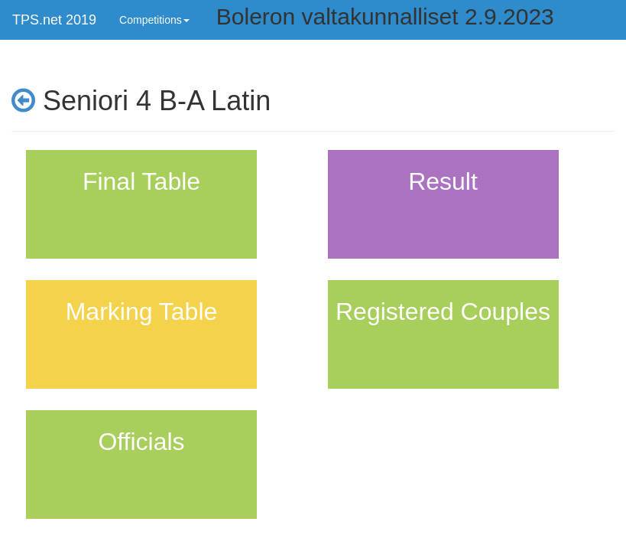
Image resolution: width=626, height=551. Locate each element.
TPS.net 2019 (54, 20)
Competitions (154, 20)
